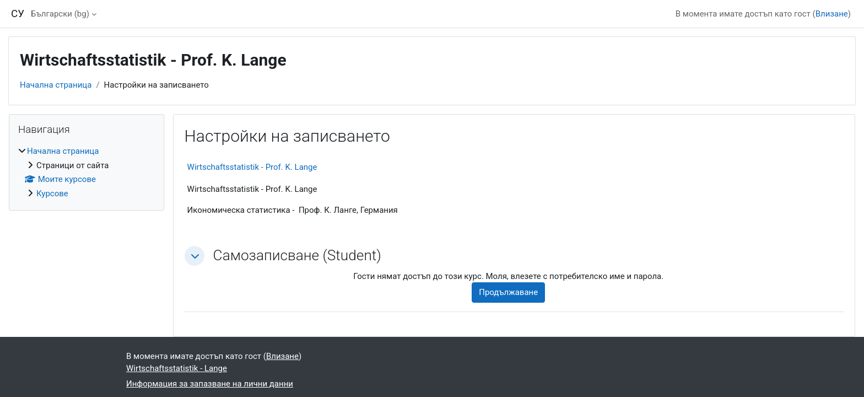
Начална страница (55, 85)
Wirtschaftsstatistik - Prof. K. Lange (252, 167)
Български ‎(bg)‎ (60, 14)
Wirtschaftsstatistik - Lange (176, 368)
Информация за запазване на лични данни (209, 384)
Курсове (52, 193)
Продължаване (508, 292)
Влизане (832, 14)
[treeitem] (86, 172)
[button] (194, 256)
